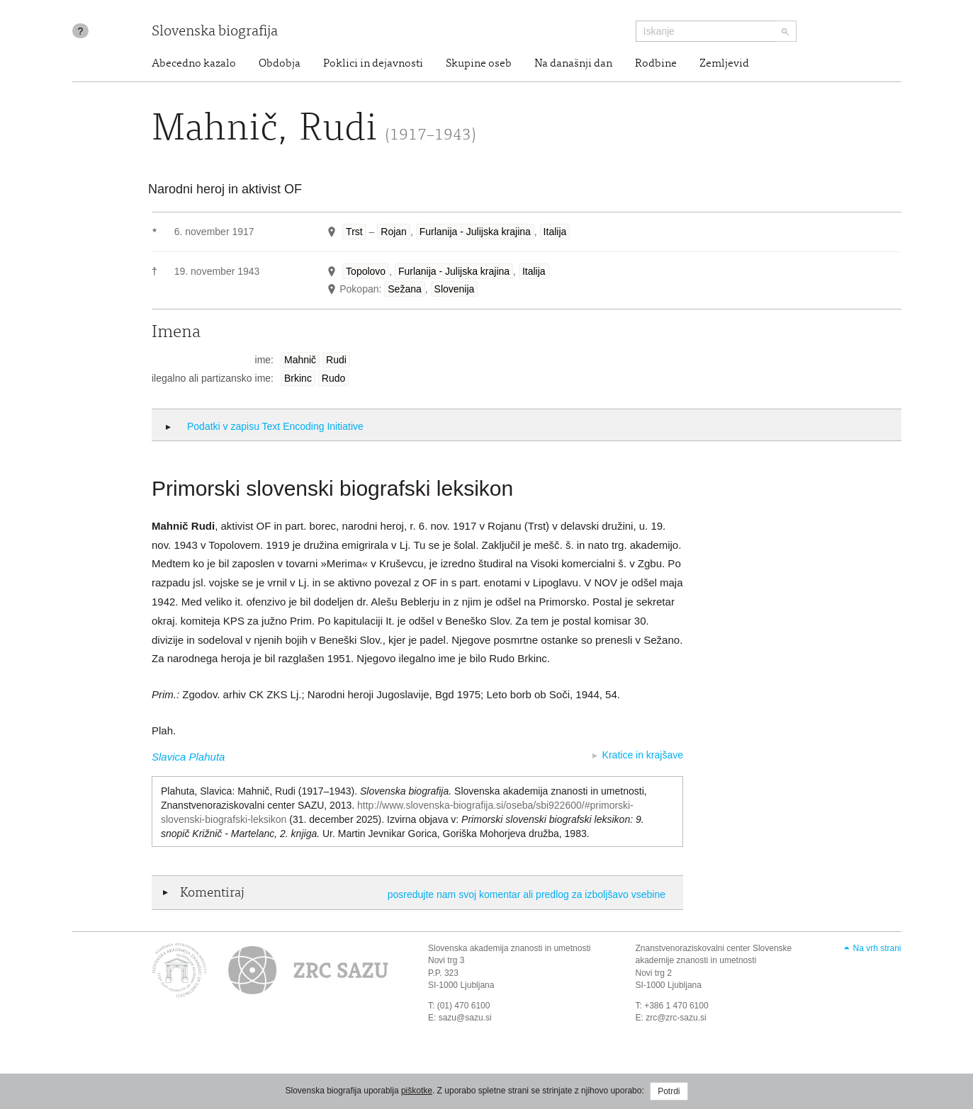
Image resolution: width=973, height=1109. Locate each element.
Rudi (336, 359)
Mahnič (300, 359)
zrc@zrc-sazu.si (676, 1018)
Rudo (333, 378)
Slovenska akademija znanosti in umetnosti (509, 948)
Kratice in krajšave (642, 755)
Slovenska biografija (215, 32)
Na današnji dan (573, 63)
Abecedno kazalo (194, 63)
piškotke (416, 1091)
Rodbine (656, 63)
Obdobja (279, 63)
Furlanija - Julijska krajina (475, 231)
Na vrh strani (877, 948)
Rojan (394, 231)
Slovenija (454, 289)
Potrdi (669, 1091)
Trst (354, 231)
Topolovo (366, 271)
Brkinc (298, 378)
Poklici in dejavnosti (373, 63)
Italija (555, 231)
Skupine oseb (479, 63)
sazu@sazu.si (465, 1018)
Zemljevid (724, 63)
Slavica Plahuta (188, 757)
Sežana (404, 289)
